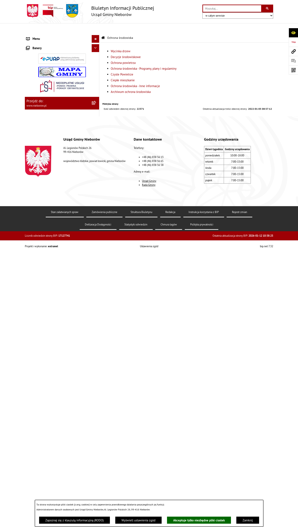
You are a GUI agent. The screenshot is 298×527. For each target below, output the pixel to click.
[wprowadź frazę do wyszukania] (232, 8)
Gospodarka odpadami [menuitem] (40, 229)
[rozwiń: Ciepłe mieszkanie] (96, 189)
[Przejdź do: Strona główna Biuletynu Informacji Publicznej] (103, 27)
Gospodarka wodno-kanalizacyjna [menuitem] (48, 236)
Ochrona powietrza (123, 52)
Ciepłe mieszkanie (123, 70)
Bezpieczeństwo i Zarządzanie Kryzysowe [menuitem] (53, 252)
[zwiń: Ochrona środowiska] (96, 122)
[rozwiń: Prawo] (96, 106)
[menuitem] (62, 47)
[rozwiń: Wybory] (96, 306)
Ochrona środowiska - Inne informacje (135, 76)
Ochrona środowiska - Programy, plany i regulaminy (144, 58)
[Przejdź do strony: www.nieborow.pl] (293, 51)
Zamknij (248, 520)
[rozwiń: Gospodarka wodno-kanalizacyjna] (96, 236)
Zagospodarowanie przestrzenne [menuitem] (47, 244)
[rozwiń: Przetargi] (96, 99)
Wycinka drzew (120, 41)
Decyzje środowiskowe (126, 47)
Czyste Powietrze (122, 64)
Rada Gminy (148, 473)
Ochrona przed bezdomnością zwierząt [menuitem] (51, 221)
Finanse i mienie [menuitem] (37, 114)
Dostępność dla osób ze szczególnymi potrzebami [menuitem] (51, 332)
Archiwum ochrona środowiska (131, 81)
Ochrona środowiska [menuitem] (39, 122)
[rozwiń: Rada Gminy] (96, 67)
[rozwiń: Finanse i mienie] (96, 114)
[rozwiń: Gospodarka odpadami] (96, 228)
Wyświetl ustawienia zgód (138, 520)
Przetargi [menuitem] (32, 99)
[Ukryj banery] (96, 344)
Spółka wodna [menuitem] (35, 314)
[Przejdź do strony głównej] (89, 11)
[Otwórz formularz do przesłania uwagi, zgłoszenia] (293, 60)
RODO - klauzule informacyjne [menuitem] (46, 322)
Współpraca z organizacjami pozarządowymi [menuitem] (55, 260)
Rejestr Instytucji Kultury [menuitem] (42, 283)
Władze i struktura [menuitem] (38, 36)
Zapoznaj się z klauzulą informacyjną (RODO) (74, 520)
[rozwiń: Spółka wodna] (96, 314)
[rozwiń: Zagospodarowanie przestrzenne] (96, 244)
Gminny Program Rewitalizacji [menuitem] (45, 299)
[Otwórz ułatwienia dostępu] (293, 32)
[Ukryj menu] (96, 29)
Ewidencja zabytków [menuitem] (39, 275)
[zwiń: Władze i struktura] (96, 36)
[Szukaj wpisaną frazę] (267, 8)
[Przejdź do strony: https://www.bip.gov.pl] (293, 42)
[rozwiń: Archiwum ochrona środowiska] (96, 210)
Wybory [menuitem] (31, 306)
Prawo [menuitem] (30, 106)
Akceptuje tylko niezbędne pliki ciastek (199, 520)
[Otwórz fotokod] (293, 70)
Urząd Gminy (149, 469)
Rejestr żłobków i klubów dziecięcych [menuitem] (51, 291)
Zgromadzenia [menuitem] (35, 267)
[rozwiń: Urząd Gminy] (96, 46)
